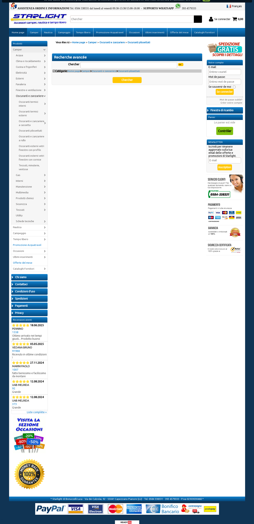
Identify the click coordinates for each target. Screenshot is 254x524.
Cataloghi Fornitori (23, 264)
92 (13, 383)
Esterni (20, 73)
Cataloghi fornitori (204, 27)
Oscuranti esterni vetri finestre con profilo (31, 143)
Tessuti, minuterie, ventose (29, 162)
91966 (16, 346)
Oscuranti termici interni (28, 99)
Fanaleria (21, 79)
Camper (34, 27)
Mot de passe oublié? (231, 95)
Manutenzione (24, 182)
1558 (15, 327)
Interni (19, 176)
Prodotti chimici (25, 193)
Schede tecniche (25, 216)
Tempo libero (83, 27)
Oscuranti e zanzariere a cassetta (31, 118)
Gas (18, 170)
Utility (19, 211)
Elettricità (21, 68)
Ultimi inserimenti (154, 27)
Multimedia (22, 187)
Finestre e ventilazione (28, 85)
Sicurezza (21, 199)
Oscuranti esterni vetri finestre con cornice (31, 153)
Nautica (48, 27)
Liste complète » (37, 407)
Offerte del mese (179, 27)
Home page (18, 27)
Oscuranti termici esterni (28, 108)
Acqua (19, 50)
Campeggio (64, 27)
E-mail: (212, 62)
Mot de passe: (217, 72)
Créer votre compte (231, 98)
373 (14, 399)
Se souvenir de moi (220, 82)
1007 (15, 365)
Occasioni (134, 27)
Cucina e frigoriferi (26, 62)
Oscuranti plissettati (30, 126)
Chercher (73, 59)
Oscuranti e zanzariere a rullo (31, 134)
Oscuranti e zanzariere (29, 91)
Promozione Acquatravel (109, 27)
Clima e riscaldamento (28, 56)
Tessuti (20, 205)
